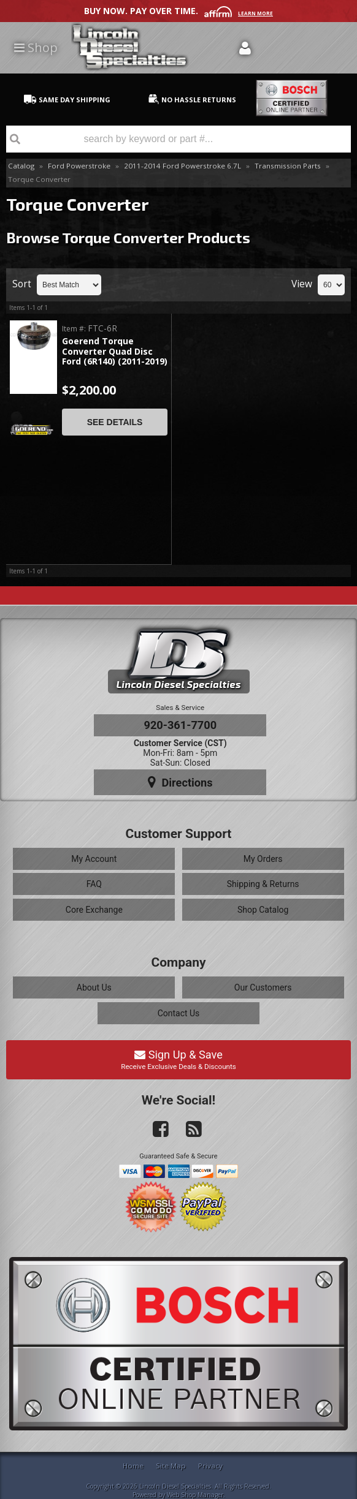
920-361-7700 (180, 725)
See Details (115, 422)
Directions (180, 782)
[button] (178, 139)
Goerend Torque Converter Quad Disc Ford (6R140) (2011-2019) (114, 351)
